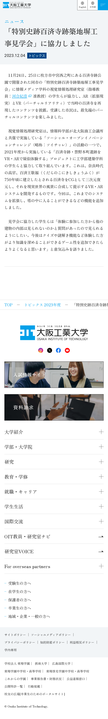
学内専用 (10, 650)
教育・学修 (16, 476)
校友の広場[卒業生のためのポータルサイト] (34, 694)
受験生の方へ (19, 583)
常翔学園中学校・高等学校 (22, 671)
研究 (9, 461)
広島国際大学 (61, 663)
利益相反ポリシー (82, 642)
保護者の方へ (19, 600)
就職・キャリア (20, 491)
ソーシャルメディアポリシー (51, 634)
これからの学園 (15, 679)
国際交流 (13, 521)
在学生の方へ (19, 591)
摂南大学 (41, 663)
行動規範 (34, 686)
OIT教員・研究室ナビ (54, 536)
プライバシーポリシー (19, 642)
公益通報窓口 (76, 679)
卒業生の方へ (19, 608)
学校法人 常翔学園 (17, 663)
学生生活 (13, 506)
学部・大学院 (18, 446)
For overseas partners (27, 566)
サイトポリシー (15, 634)
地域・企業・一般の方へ (29, 616)
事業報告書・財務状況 (46, 679)
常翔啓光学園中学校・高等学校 (67, 671)
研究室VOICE (54, 551)
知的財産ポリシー (52, 642)
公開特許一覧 (13, 686)
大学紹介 (13, 431)
